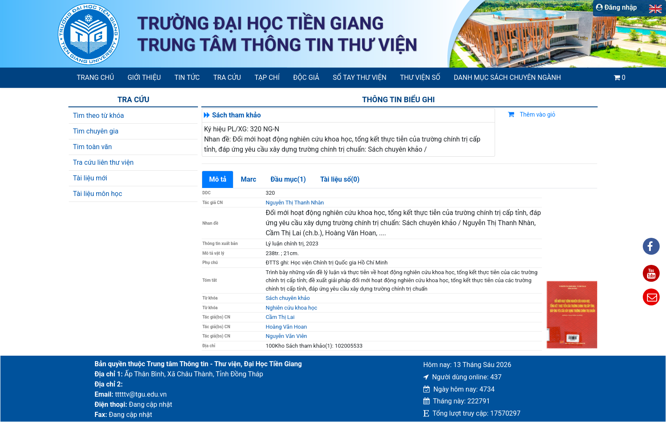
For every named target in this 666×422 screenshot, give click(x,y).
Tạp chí (267, 78)
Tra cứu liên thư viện (103, 162)
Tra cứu (227, 78)
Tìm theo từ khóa (98, 116)
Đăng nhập (616, 7)
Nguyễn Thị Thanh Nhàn (294, 202)
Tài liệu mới (90, 178)
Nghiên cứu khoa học (291, 308)
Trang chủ (95, 78)
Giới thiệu (144, 78)
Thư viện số (420, 78)
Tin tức (187, 78)
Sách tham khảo (236, 115)
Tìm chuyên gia (96, 131)
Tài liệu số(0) (340, 179)
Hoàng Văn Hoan (286, 327)
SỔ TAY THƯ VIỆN (360, 78)
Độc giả (306, 78)
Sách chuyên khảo (287, 298)
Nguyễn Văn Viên (286, 336)
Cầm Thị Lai (279, 317)
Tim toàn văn (92, 147)
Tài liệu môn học (97, 194)
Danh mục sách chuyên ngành (507, 78)
